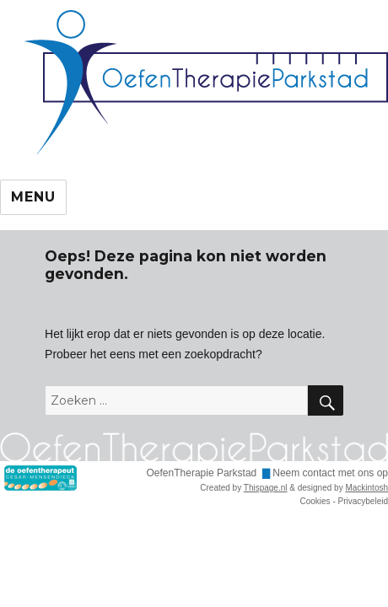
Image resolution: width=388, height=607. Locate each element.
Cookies (314, 501)
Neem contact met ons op (330, 473)
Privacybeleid (363, 501)
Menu (33, 197)
